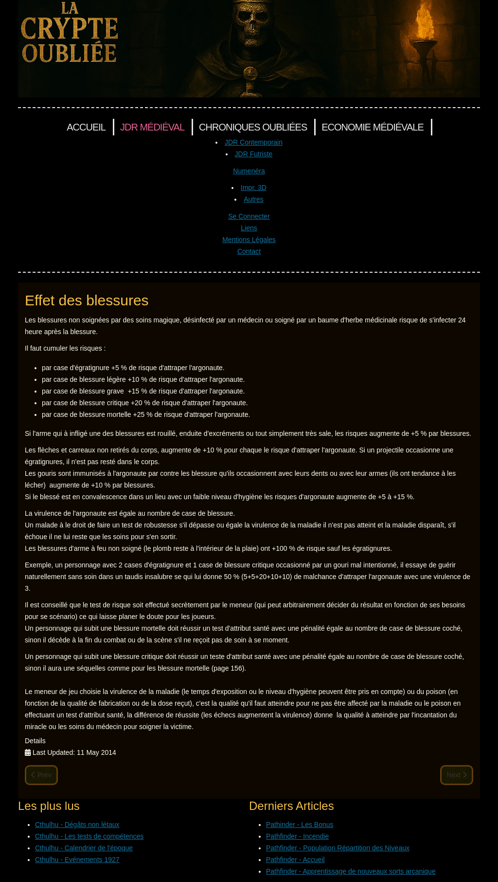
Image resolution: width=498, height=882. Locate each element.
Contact (249, 251)
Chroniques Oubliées (253, 127)
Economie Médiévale (372, 127)
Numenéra (249, 171)
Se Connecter (249, 216)
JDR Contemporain (254, 142)
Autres (253, 199)
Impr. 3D (254, 187)
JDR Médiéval (152, 127)
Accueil (86, 127)
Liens (249, 228)
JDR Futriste (254, 154)
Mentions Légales (249, 240)
